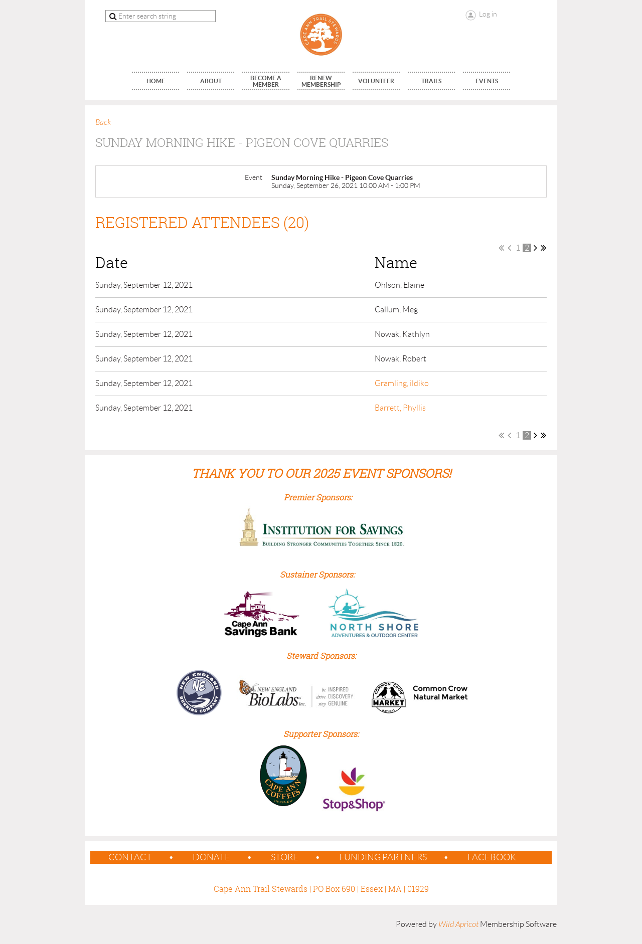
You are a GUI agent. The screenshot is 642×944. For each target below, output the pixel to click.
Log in (488, 14)
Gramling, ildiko (402, 383)
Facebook (491, 857)
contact (130, 857)
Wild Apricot (458, 924)
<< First (501, 248)
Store (284, 857)
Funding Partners (383, 857)
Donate (211, 857)
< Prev (509, 248)
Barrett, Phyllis (400, 408)
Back (103, 122)
